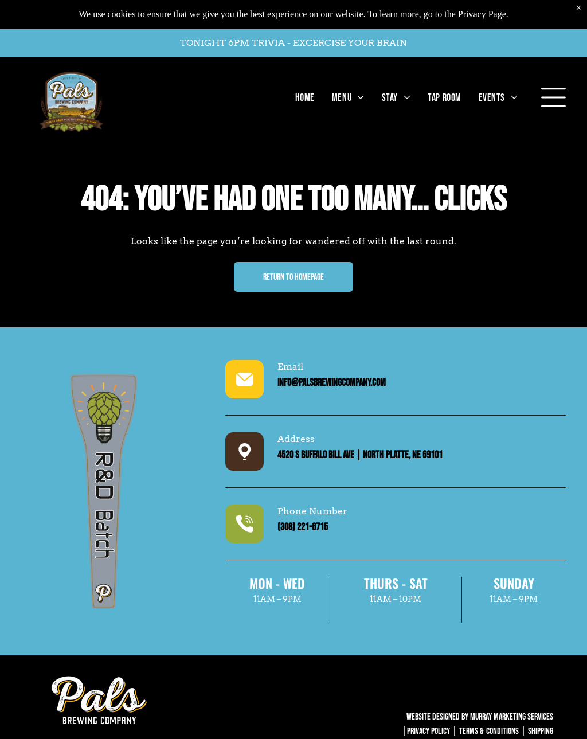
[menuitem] (302, 92)
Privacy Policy (428, 731)
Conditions (502, 731)
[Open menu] (553, 92)
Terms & (471, 731)
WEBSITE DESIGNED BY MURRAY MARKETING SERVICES (479, 716)
